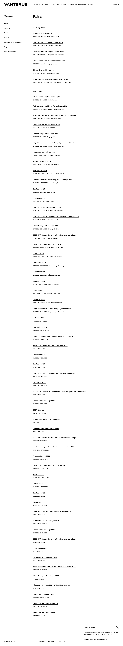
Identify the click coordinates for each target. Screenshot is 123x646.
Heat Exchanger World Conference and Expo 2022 (54, 447)
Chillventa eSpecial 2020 (43, 594)
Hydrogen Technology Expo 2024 (47, 244)
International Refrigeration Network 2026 (50, 79)
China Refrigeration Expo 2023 (46, 428)
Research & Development (13, 42)
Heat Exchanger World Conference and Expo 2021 (54, 566)
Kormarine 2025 (40, 170)
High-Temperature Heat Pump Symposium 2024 (53, 309)
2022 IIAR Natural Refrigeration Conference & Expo (54, 539)
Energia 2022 (38, 474)
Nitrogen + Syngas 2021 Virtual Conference (51, 585)
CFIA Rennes (38, 410)
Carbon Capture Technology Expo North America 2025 (56, 216)
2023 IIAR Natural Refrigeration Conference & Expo (54, 438)
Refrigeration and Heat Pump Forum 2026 (50, 106)
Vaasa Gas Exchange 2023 (44, 401)
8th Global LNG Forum (42, 33)
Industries (61, 4)
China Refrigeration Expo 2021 (46, 576)
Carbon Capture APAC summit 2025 (48, 207)
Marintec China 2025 (42, 161)
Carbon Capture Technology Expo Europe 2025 (53, 180)
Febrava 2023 (39, 355)
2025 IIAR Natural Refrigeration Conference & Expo (54, 235)
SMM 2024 (37, 290)
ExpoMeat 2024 (39, 272)
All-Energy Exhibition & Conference (48, 42)
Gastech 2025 (39, 189)
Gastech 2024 (39, 281)
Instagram (51, 641)
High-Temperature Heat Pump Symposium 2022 (53, 511)
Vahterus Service (10, 51)
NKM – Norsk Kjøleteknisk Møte (46, 97)
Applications (50, 4)
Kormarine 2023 (40, 327)
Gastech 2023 (39, 364)
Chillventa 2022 (39, 484)
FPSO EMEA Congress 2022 (45, 557)
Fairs (6, 23)
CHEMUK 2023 (39, 382)
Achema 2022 (39, 502)
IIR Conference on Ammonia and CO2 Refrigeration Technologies (60, 391)
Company (82, 4)
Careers (7, 28)
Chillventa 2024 (39, 262)
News (6, 33)
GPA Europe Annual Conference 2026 (49, 61)
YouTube (62, 641)
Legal (6, 47)
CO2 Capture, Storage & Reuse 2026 (48, 51)
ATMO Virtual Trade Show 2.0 (45, 603)
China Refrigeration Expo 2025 (46, 226)
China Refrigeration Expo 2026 (46, 134)
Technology (38, 4)
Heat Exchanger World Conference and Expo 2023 (54, 336)
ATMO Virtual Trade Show (44, 613)
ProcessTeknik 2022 (41, 456)
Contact (90, 4)
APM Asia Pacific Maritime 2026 (46, 124)
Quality (6, 37)
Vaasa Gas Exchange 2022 (44, 530)
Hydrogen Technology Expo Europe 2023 (50, 345)
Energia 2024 (38, 253)
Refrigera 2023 (39, 318)
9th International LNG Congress (46, 419)
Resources (72, 4)
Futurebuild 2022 (40, 548)
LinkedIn (41, 641)
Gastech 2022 (39, 493)
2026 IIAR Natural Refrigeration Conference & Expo (54, 115)
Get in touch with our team (95, 639)
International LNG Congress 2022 (47, 520)
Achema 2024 (39, 299)
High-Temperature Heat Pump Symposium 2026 (53, 143)
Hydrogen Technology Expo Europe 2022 (50, 465)
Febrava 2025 (39, 198)
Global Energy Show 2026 (44, 70)
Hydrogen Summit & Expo (44, 152)
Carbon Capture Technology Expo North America (54, 373)
